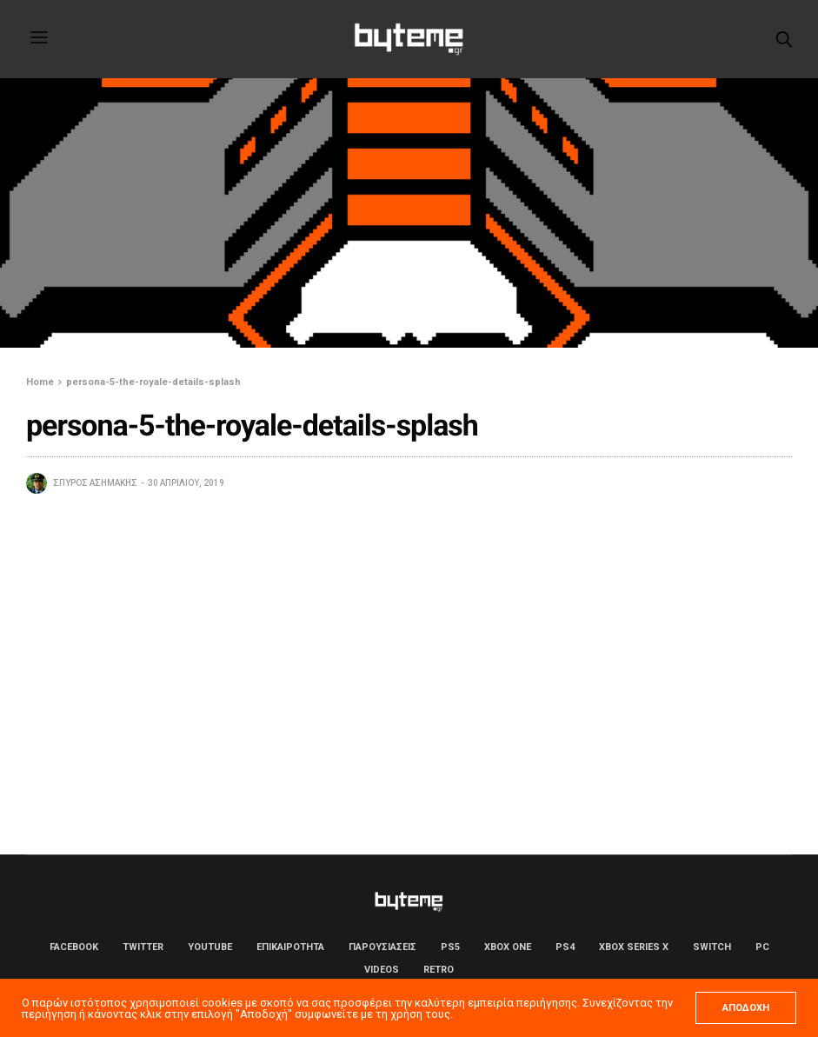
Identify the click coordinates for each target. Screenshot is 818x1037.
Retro (438, 969)
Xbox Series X (633, 947)
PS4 (565, 947)
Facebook (74, 947)
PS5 (450, 947)
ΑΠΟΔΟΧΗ (745, 1008)
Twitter (143, 947)
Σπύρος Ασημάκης (95, 483)
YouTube (210, 947)
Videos (381, 969)
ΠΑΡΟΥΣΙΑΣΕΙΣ (382, 947)
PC (762, 947)
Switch (712, 947)
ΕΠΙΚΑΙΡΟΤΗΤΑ (290, 947)
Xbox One (507, 947)
